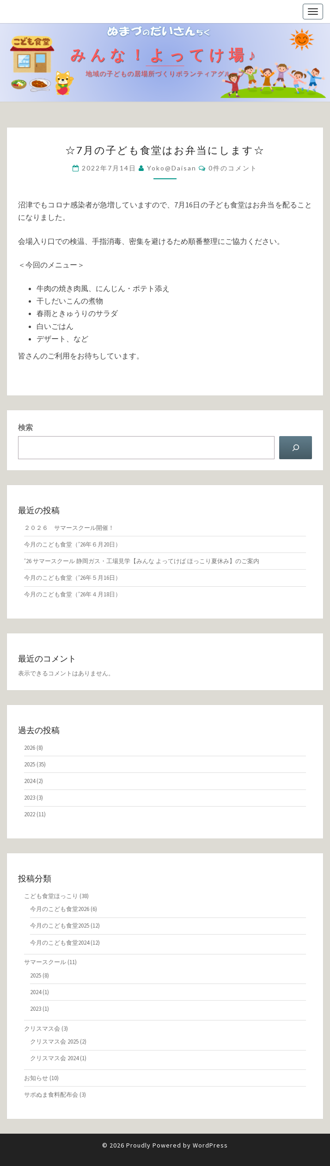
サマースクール (45, 962)
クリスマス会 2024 (54, 1058)
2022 (29, 814)
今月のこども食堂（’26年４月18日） (72, 594)
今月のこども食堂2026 (59, 909)
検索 (25, 427)
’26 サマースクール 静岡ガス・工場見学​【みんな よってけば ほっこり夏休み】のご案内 (141, 561)
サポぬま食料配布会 (51, 1095)
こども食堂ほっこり (51, 896)
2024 (29, 781)
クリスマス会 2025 (54, 1041)
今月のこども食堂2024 (59, 943)
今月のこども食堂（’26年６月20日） (72, 544)
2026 (29, 748)
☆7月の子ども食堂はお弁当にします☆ (165, 150)
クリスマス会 (42, 1028)
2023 (29, 798)
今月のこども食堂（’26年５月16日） (72, 578)
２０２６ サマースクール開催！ (69, 528)
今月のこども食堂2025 (59, 925)
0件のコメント (232, 168)
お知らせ (36, 1078)
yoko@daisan (171, 168)
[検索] (295, 447)
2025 (29, 764)
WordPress (210, 1145)
